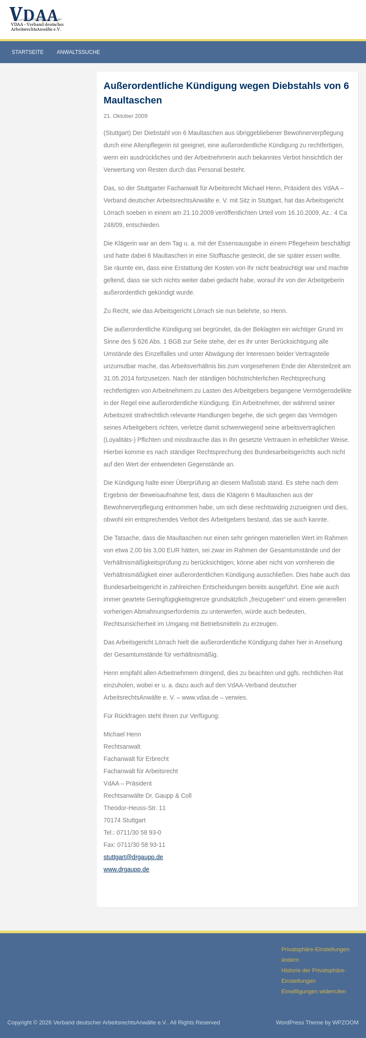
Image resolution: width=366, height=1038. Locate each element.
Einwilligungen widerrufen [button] (313, 991)
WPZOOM (345, 1022)
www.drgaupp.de (126, 869)
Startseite (28, 52)
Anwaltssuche (78, 52)
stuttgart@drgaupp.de (133, 856)
